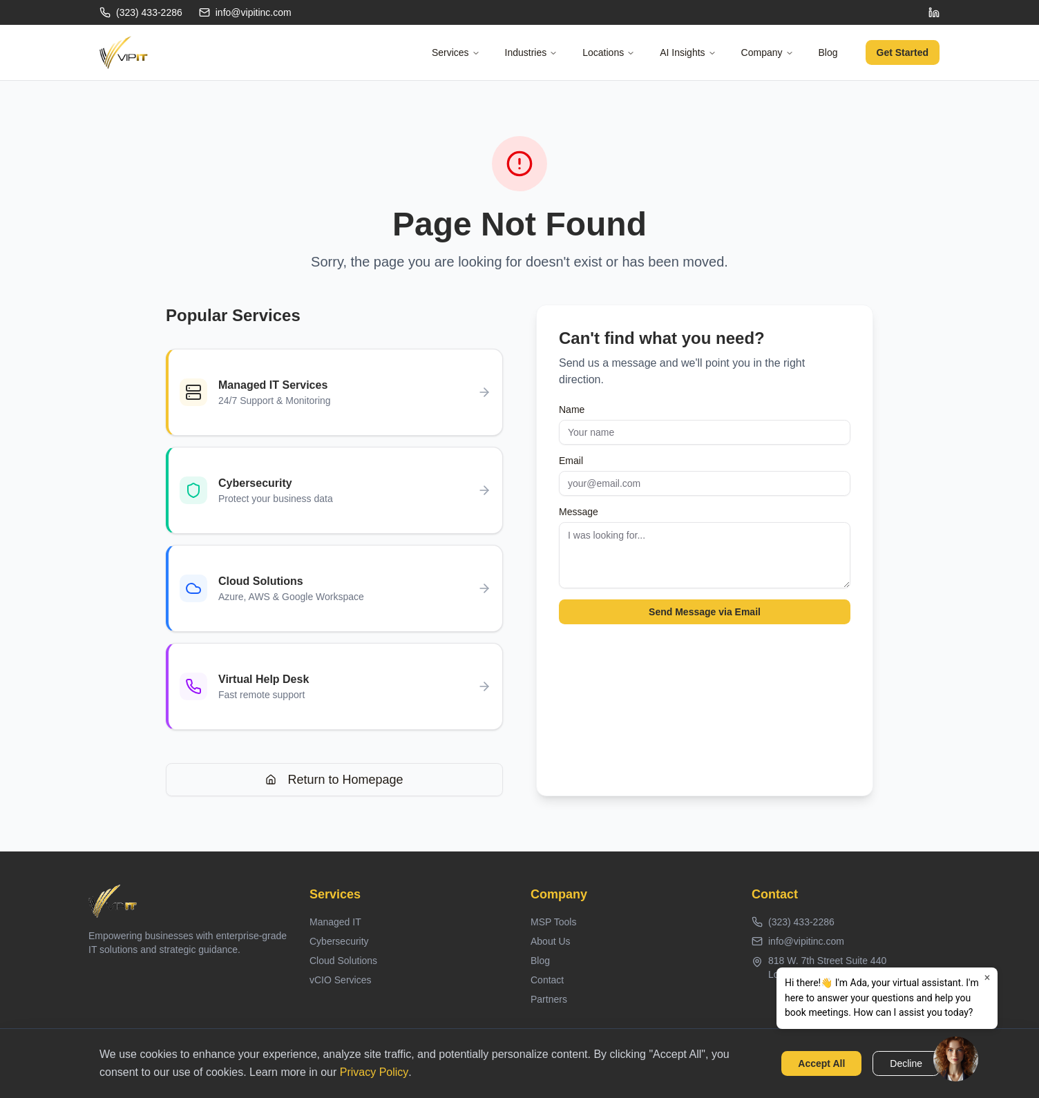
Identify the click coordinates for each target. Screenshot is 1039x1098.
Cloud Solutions (343, 960)
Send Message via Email (705, 611)
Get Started (902, 52)
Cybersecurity (339, 941)
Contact (547, 979)
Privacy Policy (374, 1072)
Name (571, 409)
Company (767, 52)
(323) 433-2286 (140, 12)
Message (578, 512)
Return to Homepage (334, 780)
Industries (531, 52)
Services (456, 52)
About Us (551, 941)
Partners (549, 999)
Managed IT (335, 921)
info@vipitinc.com (245, 12)
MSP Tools (553, 921)
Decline (906, 1063)
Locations (608, 52)
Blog (828, 52)
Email (571, 460)
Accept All (821, 1063)
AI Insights (688, 52)
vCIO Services (340, 979)
